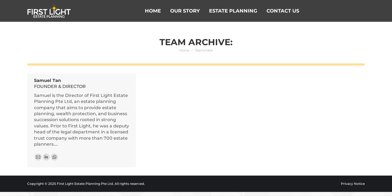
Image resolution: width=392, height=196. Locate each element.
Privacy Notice (353, 184)
